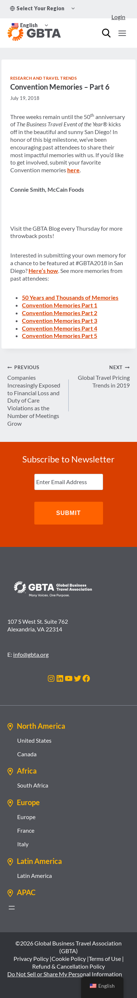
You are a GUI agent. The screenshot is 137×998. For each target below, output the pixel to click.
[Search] (106, 33)
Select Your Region (37, 8)
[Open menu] (122, 33)
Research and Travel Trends (43, 78)
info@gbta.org (31, 654)
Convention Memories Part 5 (59, 335)
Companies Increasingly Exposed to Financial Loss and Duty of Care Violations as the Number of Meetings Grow (35, 395)
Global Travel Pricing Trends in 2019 (102, 376)
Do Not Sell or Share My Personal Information (64, 973)
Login (118, 16)
